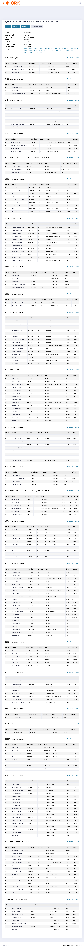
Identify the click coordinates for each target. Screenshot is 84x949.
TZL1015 (30, 857)
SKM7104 (29, 545)
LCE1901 (30, 820)
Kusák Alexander (17, 454)
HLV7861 (30, 890)
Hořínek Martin (16, 551)
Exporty (15, 27)
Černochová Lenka (17, 914)
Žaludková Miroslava (18, 303)
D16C (40, 49)
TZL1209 (29, 406)
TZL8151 (28, 169)
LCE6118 (28, 654)
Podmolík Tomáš (17, 651)
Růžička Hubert (16, 390)
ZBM (47, 348)
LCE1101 (29, 402)
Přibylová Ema (16, 91)
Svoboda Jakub (16, 826)
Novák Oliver (15, 406)
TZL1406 (30, 351)
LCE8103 (29, 554)
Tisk (7, 27)
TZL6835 (30, 584)
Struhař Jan (15, 445)
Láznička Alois (18, 717)
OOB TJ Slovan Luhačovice (54, 94)
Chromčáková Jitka (18, 251)
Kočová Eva (15, 197)
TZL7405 (30, 599)
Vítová (46, 769)
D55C (61, 49)
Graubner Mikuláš (17, 442)
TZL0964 (33, 145)
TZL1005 (29, 436)
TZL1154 (32, 115)
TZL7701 (30, 593)
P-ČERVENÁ (31, 53)
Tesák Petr (15, 626)
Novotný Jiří (15, 512)
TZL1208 (29, 393)
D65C (66, 49)
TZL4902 (30, 617)
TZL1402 (30, 336)
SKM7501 (29, 539)
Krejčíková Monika (18, 288)
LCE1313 (30, 324)
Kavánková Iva (16, 166)
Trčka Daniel (15, 402)
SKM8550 (32, 203)
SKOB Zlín (49, 88)
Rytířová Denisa (17, 926)
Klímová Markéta (17, 863)
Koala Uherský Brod (53, 121)
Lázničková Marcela (18, 284)
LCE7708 (29, 533)
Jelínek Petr (15, 617)
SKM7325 (30, 548)
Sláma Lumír (16, 554)
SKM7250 (31, 233)
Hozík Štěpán (17, 481)
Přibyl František (16, 396)
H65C (56, 51)
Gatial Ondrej (16, 857)
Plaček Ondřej (16, 920)
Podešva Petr (16, 608)
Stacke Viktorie (15, 112)
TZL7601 (30, 602)
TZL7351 (31, 188)
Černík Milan (16, 660)
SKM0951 (33, 151)
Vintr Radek (15, 593)
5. (5, 121)
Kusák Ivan (15, 581)
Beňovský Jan (16, 354)
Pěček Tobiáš (16, 381)
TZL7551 (30, 239)
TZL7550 (31, 197)
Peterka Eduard (16, 351)
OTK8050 (31, 260)
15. (6, 614)
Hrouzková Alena (17, 203)
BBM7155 (30, 254)
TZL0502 (27, 505)
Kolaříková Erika (16, 151)
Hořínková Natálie (17, 790)
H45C (46, 51)
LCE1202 (29, 409)
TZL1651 (30, 811)
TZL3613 (31, 717)
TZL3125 (32, 732)
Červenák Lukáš (16, 866)
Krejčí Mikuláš (16, 415)
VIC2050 (31, 808)
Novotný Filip (16, 421)
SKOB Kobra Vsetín (52, 194)
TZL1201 (29, 400)
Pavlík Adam (17, 475)
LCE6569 (31, 227)
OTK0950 (31, 863)
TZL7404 (30, 632)
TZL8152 (31, 200)
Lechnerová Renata (18, 890)
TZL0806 (33, 481)
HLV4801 (31, 687)
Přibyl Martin (15, 620)
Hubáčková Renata (17, 191)
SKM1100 (29, 381)
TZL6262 (33, 288)
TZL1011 (29, 445)
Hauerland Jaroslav (18, 693)
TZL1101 (29, 387)
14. (6, 418)
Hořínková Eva (16, 869)
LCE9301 (27, 508)
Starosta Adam (16, 766)
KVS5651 (33, 306)
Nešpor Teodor (16, 802)
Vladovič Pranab (17, 602)
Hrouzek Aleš (16, 751)
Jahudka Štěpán (17, 387)
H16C (25, 51)
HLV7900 (30, 635)
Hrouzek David (16, 360)
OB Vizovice (51, 66)
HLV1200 (29, 421)
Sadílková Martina (17, 260)
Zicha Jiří (15, 533)
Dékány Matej (16, 748)
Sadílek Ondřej (16, 578)
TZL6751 (33, 284)
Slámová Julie (15, 142)
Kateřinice (49, 608)
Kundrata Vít (17, 484)
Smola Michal (15, 502)
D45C (55, 49)
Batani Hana (15, 188)
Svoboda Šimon (16, 327)
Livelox (77, 58)
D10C (25, 49)
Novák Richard (16, 872)
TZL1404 (30, 333)
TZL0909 (29, 448)
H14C (76, 49)
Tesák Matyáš (16, 393)
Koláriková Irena (17, 281)
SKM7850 (31, 887)
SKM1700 (29, 751)
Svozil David (15, 784)
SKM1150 (33, 926)
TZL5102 (28, 663)
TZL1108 (29, 415)
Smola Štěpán (16, 321)
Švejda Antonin (16, 884)
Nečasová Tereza (17, 854)
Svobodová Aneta (16, 118)
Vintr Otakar (15, 363)
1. (5, 66)
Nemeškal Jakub (17, 757)
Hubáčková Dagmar (18, 227)
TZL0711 (33, 478)
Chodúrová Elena (17, 88)
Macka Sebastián (17, 384)
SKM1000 (30, 460)
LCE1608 (29, 757)
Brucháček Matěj (17, 330)
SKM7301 (29, 536)
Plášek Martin (16, 654)
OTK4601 (31, 696)
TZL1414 (30, 321)
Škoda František (17, 530)
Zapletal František (17, 348)
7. (5, 206)
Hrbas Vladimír (16, 681)
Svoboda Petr (16, 575)
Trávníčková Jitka (17, 306)
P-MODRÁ (40, 53)
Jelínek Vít (15, 663)
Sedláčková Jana (17, 248)
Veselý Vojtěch (16, 793)
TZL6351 (33, 281)
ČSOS (80, 946)
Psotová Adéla (16, 881)
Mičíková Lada (16, 233)
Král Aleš (14, 929)
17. (6, 832)
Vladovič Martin (16, 342)
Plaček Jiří (15, 418)
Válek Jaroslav (16, 699)
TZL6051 (33, 275)
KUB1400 (30, 354)
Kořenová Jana (16, 911)
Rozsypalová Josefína (19, 923)
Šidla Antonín (16, 696)
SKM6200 (29, 657)
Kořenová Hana (16, 148)
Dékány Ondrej (16, 820)
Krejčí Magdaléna (17, 799)
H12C (71, 49)
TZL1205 (29, 418)
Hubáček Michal (16, 508)
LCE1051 (33, 142)
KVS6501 (29, 660)
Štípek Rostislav (17, 684)
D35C (50, 49)
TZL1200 (29, 378)
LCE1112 (29, 384)
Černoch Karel (16, 584)
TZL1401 (30, 342)
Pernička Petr (16, 623)
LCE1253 (32, 124)
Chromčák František (18, 702)
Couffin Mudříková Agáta (19, 145)
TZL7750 (30, 230)
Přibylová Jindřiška (17, 917)
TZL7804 (30, 620)
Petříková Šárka (16, 811)
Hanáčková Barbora (18, 814)
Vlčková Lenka (16, 209)
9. (5, 212)
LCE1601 (29, 748)
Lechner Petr (15, 357)
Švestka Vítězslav (17, 542)
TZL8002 (27, 514)
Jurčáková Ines (16, 808)
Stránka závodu (37, 27)
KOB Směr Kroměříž (54, 72)
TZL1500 (30, 330)
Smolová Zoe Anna (17, 823)
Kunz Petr (14, 590)
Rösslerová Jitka (17, 239)
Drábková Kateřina (17, 206)
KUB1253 (32, 121)
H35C (40, 51)
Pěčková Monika (17, 242)
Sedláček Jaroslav (17, 587)
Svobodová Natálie (17, 109)
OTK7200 (31, 878)
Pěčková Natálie (17, 72)
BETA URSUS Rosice (51, 254)
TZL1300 (30, 363)
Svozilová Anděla (17, 754)
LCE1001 (29, 457)
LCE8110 (29, 557)
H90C (67, 51)
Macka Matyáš (16, 324)
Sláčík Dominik (16, 817)
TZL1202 (29, 412)
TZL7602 (30, 626)
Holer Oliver (15, 829)
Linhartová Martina (17, 230)
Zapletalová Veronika (18, 94)
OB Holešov (51, 69)
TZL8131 (27, 502)
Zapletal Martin (16, 409)
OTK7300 (30, 578)
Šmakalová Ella (16, 787)
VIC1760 (29, 763)
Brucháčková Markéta (18, 200)
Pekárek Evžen (16, 572)
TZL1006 (29, 451)
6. (5, 203)
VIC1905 (29, 766)
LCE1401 (30, 345)
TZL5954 (33, 303)
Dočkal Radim (16, 635)
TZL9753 (28, 166)
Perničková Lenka (17, 257)
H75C (62, 51)
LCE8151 (31, 191)
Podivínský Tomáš (17, 596)
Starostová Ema (17, 66)
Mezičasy (70, 58)
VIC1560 (31, 66)
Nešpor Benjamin (17, 805)
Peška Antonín (16, 687)
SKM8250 (32, 209)
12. (6, 260)
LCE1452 (31, 94)
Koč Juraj (15, 451)
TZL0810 (33, 475)
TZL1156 (32, 118)
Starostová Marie (17, 763)
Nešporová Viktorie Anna (18, 127)
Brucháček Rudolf (17, 632)
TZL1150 (32, 127)
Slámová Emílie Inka (17, 124)
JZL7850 (30, 251)
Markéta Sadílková (17, 796)
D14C (35, 49)
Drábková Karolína (18, 69)
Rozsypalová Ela (16, 115)
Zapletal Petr (16, 614)
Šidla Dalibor (15, 378)
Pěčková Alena (16, 887)
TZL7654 (30, 245)
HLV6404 (30, 587)
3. (5, 72)
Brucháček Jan (16, 400)
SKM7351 (30, 875)
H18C (30, 51)
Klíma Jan (15, 878)
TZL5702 (31, 684)
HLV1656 (31, 69)
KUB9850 (29, 172)
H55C (51, 51)
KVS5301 (31, 681)
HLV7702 (30, 860)
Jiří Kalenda (15, 690)
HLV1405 (30, 357)
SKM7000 (31, 629)
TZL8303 (29, 551)
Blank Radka (15, 875)
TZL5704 (30, 605)
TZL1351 (31, 88)
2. (5, 69)
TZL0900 (29, 454)
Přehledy (24, 27)
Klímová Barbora (17, 236)
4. (5, 118)
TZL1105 (29, 396)
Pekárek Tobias (16, 505)
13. (6, 357)
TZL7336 (30, 623)
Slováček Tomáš (16, 514)
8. (5, 209)
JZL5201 (31, 702)
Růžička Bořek (16, 333)
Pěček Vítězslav (16, 545)
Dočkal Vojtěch (16, 893)
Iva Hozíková (16, 278)
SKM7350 (31, 242)
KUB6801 (29, 666)
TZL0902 (29, 439)
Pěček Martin (16, 536)
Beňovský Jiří (16, 666)
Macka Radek (16, 557)
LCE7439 (29, 530)
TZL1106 (29, 390)
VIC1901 (30, 817)
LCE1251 (32, 112)
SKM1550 (32, 72)
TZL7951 (30, 257)
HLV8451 (31, 206)
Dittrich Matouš (16, 460)
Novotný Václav (16, 860)
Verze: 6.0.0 (5, 946)
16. (6, 617)
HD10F (72, 51)
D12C (30, 49)
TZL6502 (30, 581)
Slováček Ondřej (17, 439)
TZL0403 (27, 499)
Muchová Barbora (17, 194)
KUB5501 (31, 693)
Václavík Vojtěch (18, 478)
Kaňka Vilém (15, 336)
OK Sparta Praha (51, 596)
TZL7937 (30, 575)
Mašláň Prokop (16, 436)
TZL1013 (29, 442)
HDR (25, 53)
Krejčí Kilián (15, 760)
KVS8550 (32, 194)
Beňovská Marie (16, 121)
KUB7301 (29, 542)
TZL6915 (28, 651)
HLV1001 (30, 893)
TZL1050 (33, 148)
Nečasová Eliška (17, 832)
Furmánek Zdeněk (17, 611)
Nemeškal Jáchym (17, 345)
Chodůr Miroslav (17, 908)
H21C (35, 51)
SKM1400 (31, 360)
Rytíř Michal (15, 548)
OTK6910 (30, 590)
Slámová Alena (16, 212)
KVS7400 (30, 611)
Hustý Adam (15, 499)
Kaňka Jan (15, 412)
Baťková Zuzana (17, 169)
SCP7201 (30, 596)
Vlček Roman (16, 629)
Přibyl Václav (16, 769)
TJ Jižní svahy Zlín (51, 251)
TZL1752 (30, 787)
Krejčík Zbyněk (16, 605)
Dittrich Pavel (16, 539)
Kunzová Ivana (16, 254)
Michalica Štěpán (17, 448)
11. (5, 257)
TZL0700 (33, 484)
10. (6, 254)
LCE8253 (31, 212)
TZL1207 (30, 866)
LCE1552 (29, 754)
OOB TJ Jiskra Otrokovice (53, 236)
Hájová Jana (16, 275)
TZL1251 (32, 109)
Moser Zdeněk (16, 657)
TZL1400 (30, 327)
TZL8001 (27, 512)
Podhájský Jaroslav (18, 850)
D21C (45, 49)
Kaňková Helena (17, 245)
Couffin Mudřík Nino (18, 339)
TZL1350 (31, 91)
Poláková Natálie (17, 172)
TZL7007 (30, 572)
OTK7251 (30, 236)
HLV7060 (31, 248)
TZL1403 (30, 339)
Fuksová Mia (15, 835)
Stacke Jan (15, 457)
